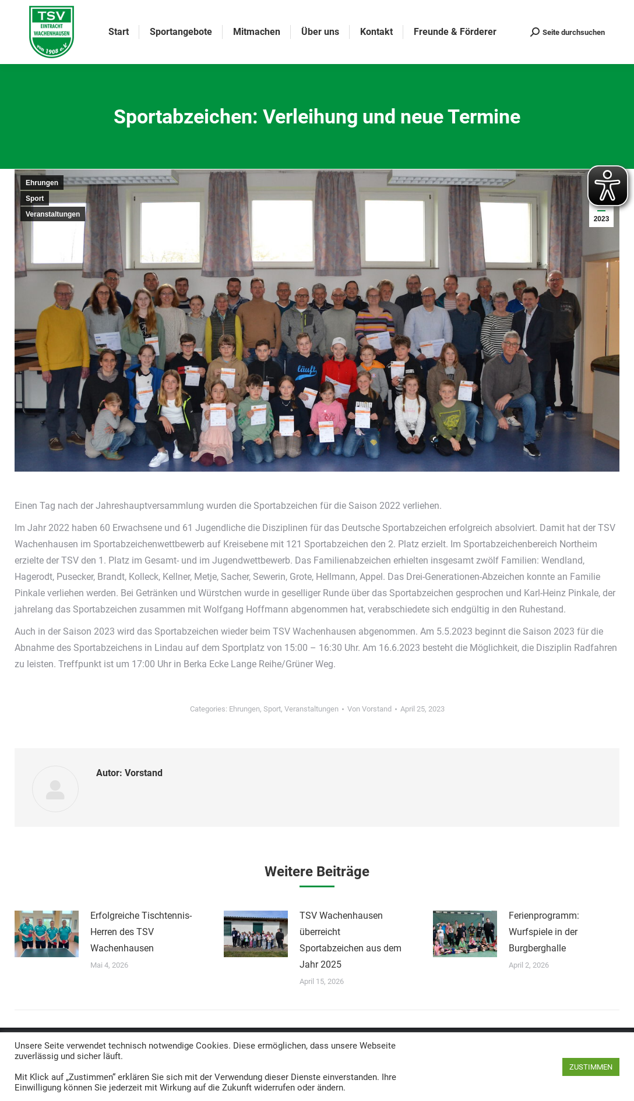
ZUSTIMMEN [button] (590, 1067)
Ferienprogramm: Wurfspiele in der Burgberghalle (544, 932)
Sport (35, 198)
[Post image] (47, 934)
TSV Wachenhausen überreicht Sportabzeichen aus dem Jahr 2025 (350, 940)
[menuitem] (118, 32)
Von (369, 709)
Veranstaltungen (53, 214)
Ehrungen (42, 183)
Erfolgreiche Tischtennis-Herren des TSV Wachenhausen (141, 932)
